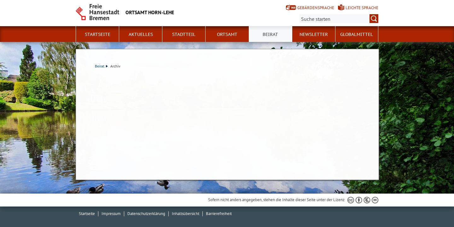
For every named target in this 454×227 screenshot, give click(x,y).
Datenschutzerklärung (146, 213)
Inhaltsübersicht (185, 213)
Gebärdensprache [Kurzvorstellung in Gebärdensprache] (315, 7)
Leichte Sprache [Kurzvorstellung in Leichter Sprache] (362, 7)
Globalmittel (356, 34)
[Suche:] (339, 18)
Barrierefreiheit (219, 213)
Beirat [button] (270, 34)
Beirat (101, 66)
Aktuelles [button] (141, 34)
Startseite (97, 34)
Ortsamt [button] (227, 34)
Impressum (111, 213)
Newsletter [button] (314, 34)
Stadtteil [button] (183, 34)
